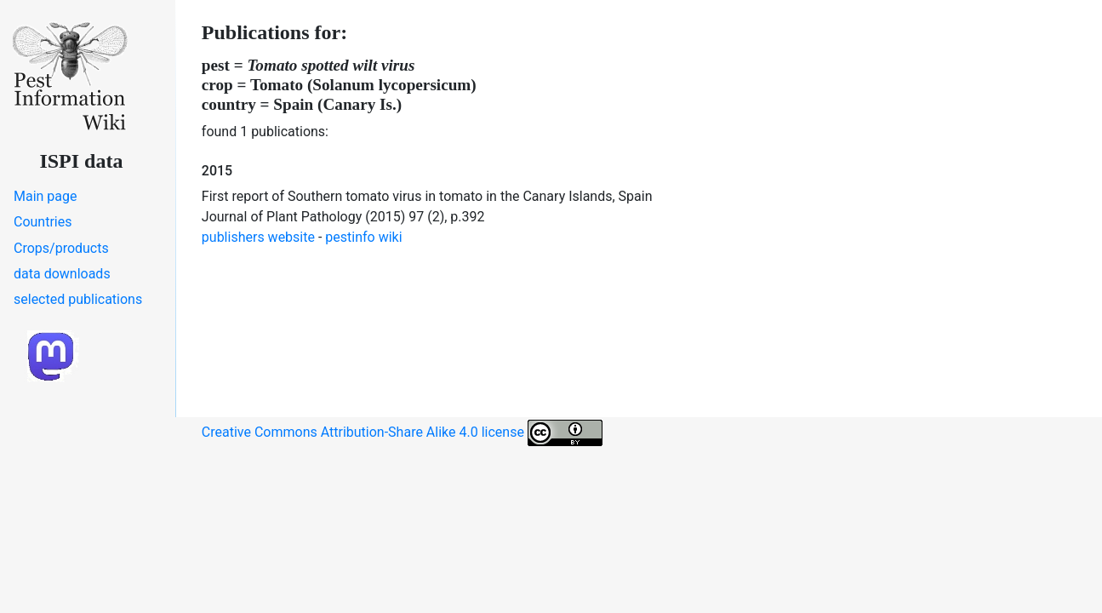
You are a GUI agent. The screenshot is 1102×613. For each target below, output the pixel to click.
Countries (42, 222)
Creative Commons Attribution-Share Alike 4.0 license (402, 433)
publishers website (258, 237)
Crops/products (61, 248)
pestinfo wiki (363, 237)
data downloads (62, 274)
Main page (45, 196)
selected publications (78, 299)
